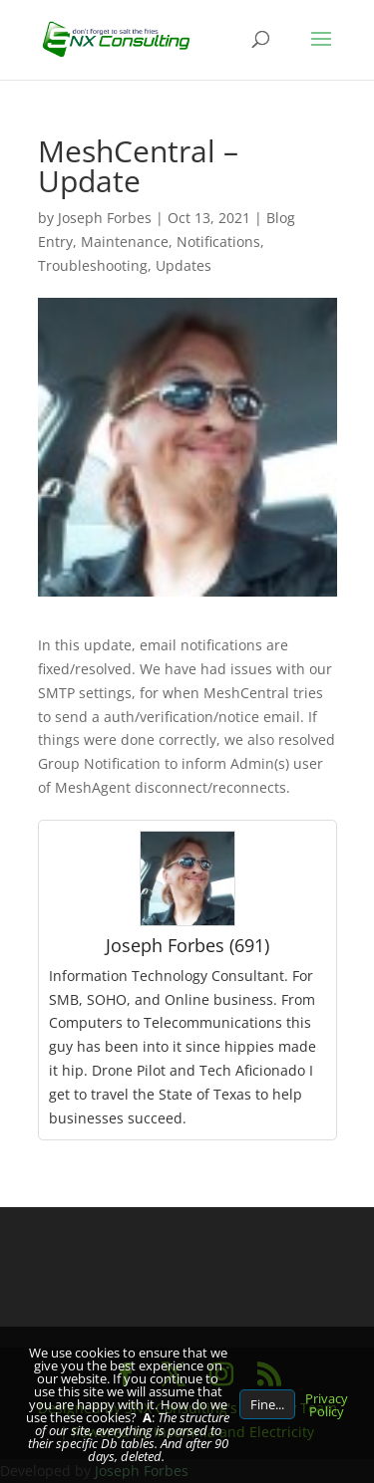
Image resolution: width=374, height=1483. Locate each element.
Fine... (267, 1404)
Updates (183, 265)
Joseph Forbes (105, 217)
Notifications (218, 241)
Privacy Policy (326, 1404)
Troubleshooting (93, 265)
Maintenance (125, 241)
